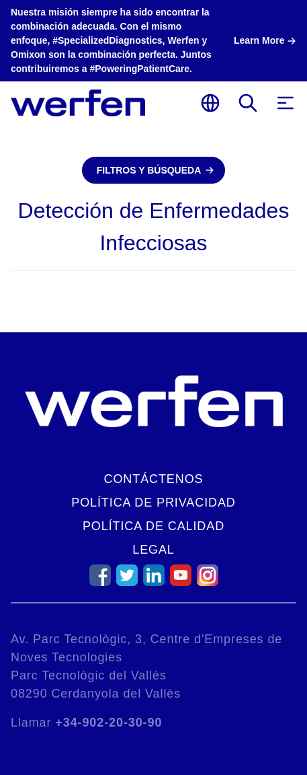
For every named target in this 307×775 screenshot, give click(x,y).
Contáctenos (154, 479)
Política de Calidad (153, 526)
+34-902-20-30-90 (108, 722)
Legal (153, 549)
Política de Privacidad (153, 502)
